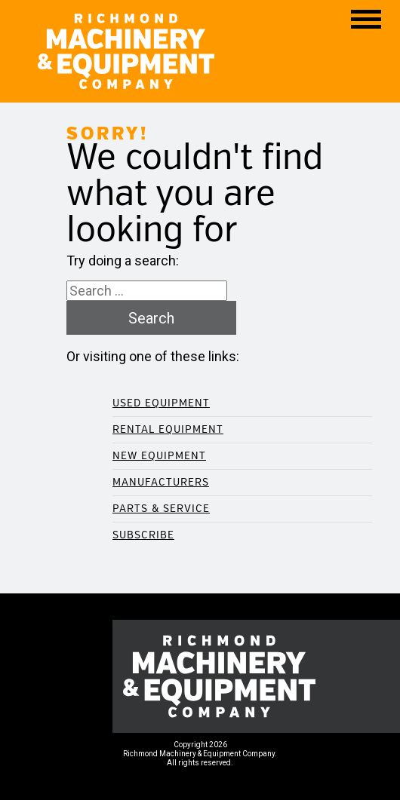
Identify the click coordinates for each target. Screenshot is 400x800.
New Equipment (159, 455)
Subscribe (143, 535)
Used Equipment (161, 403)
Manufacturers (160, 482)
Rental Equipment (167, 429)
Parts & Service (161, 508)
